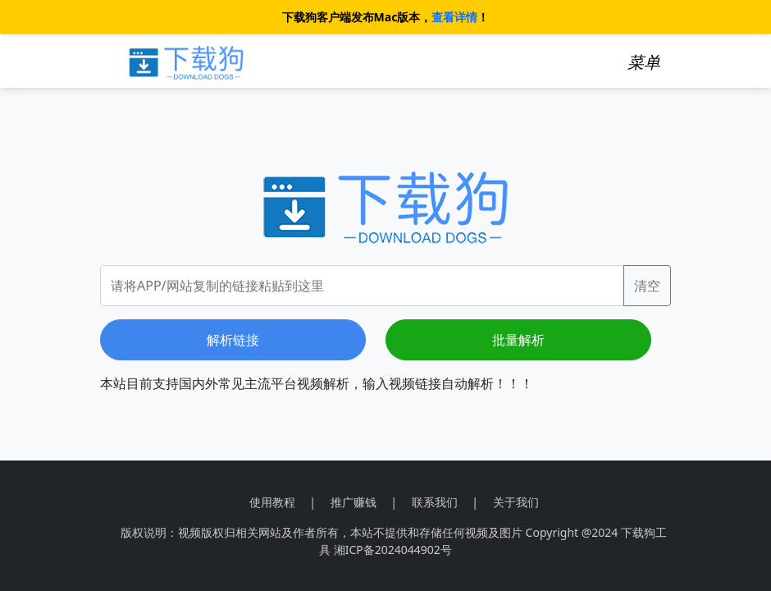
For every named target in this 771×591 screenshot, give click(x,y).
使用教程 (272, 502)
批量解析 (518, 340)
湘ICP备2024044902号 (393, 549)
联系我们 (435, 502)
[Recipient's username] (362, 285)
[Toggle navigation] (644, 62)
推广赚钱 (353, 502)
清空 (647, 286)
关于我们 (516, 502)
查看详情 (454, 17)
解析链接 (233, 340)
